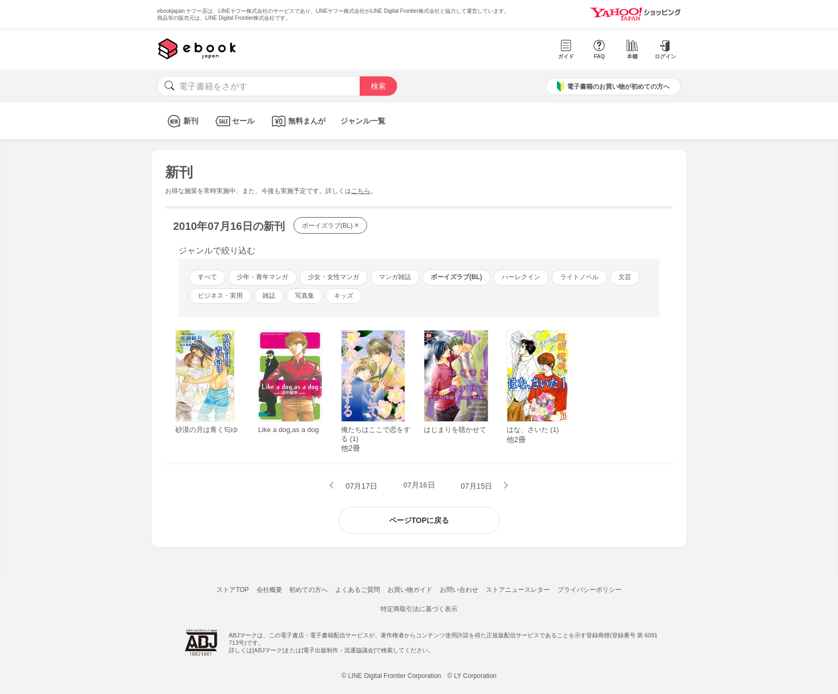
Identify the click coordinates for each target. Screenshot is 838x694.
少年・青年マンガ (262, 277)
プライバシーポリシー (589, 589)
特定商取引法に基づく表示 (419, 609)
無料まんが (297, 121)
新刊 (181, 121)
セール (233, 121)
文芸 (624, 277)
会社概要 (269, 589)
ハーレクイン (521, 277)
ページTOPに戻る (419, 520)
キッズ (343, 295)
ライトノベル (579, 277)
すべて (207, 277)
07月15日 (477, 486)
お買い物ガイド (409, 589)
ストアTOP (232, 589)
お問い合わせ (459, 589)
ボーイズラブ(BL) (330, 225)
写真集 (304, 295)
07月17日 (360, 486)
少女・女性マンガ (333, 277)
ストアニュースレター (518, 589)
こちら (360, 191)
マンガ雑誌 (395, 277)
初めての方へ (308, 589)
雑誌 (268, 295)
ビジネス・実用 (220, 295)
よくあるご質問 (357, 589)
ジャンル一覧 (362, 121)
